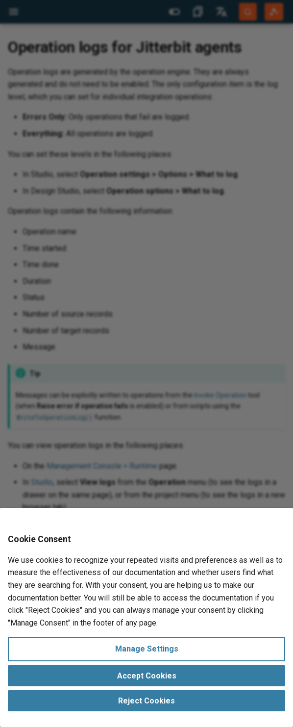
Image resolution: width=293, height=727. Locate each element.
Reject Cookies (146, 700)
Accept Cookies (146, 675)
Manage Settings (146, 648)
